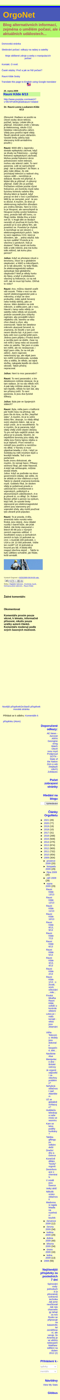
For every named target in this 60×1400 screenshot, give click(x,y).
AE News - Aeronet (52, 734)
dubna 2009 (49, 1239)
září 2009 (51, 878)
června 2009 (50, 1228)
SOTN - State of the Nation (52, 759)
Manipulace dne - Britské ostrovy (51, 1063)
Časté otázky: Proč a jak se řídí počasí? (22, 70)
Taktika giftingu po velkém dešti (51, 1142)
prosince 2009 (50, 862)
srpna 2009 (49, 884)
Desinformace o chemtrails (51, 1173)
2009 (47, 857)
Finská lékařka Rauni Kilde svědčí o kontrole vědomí (51, 1003)
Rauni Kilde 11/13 (50, 908)
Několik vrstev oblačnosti (52, 1195)
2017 (47, 832)
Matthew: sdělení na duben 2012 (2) (52, 1349)
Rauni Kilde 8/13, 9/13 (50, 926)
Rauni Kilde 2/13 (50, 971)
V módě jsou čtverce (51, 1183)
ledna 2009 (49, 1256)
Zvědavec (53, 772)
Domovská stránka (11, 43)
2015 (47, 839)
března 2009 (50, 1245)
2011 (47, 851)
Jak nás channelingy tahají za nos (53, 1311)
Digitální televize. (16, 584)
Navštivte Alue (51, 1054)
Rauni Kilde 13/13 (50, 892)
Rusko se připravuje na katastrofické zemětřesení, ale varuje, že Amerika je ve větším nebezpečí (52, 1330)
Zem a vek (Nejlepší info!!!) (52, 767)
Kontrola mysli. (30, 584)
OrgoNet (19, 14)
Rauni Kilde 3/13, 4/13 (50, 962)
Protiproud (52, 754)
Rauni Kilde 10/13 (50, 916)
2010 (47, 854)
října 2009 (52, 872)
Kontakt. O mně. (10, 64)
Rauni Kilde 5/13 (50, 952)
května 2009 (49, 1233)
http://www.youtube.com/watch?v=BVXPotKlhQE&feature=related (21, 100)
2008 (47, 1261)
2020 (47, 823)
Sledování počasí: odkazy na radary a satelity (25, 49)
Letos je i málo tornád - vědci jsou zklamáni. (51, 1022)
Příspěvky (41, 1366)
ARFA (55, 738)
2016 (47, 835)
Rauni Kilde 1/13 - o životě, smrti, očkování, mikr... (52, 985)
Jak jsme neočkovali (52, 1303)
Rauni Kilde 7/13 (50, 936)
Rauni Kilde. (29, 586)
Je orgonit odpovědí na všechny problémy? (51, 1076)
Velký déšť (51, 1188)
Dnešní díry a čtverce (51, 1153)
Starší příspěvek (32, 706)
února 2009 (49, 1250)
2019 (47, 826)
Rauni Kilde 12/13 (50, 900)
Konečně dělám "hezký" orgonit (51, 1162)
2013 (47, 845)
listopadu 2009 (51, 867)
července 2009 (51, 1222)
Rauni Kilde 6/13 (50, 944)
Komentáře (42, 1371)
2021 (47, 820)
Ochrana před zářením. (13, 586)
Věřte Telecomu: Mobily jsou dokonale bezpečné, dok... (52, 1041)
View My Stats (50, 1385)
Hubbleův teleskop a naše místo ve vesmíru (51, 1115)
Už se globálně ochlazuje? (51, 1103)
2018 (47, 829)
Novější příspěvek (11, 706)
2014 (47, 842)
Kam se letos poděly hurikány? (51, 1128)
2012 (47, 848)
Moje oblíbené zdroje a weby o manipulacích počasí (28, 57)
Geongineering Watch (53, 743)
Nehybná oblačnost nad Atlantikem (52, 1091)
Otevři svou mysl (53, 750)
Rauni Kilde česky (11, 76)
